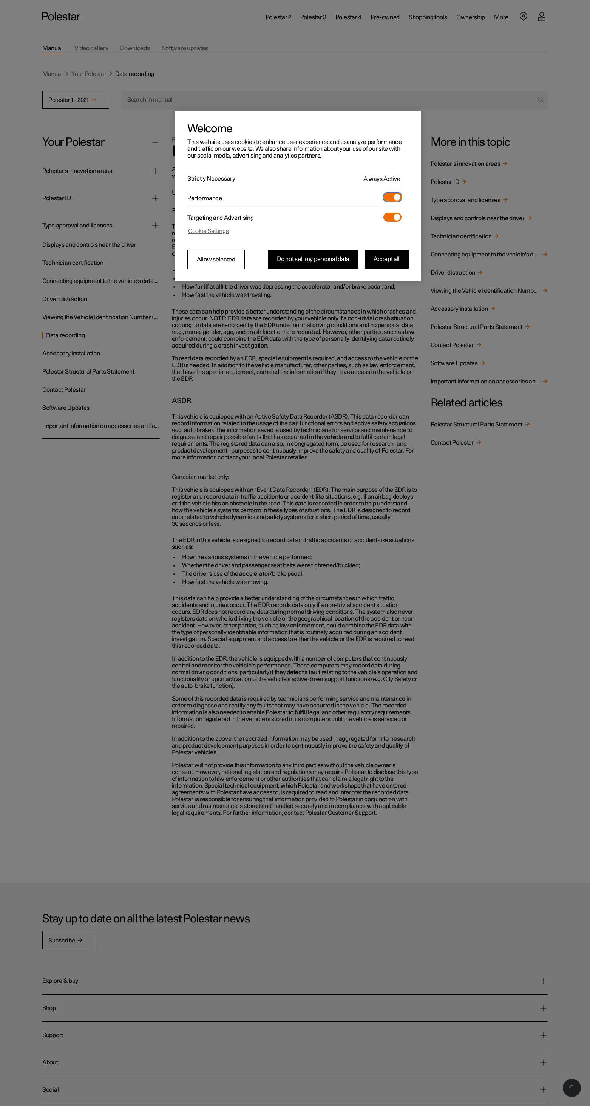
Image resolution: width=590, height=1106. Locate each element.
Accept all (387, 259)
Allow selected (216, 259)
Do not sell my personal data (313, 259)
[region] (298, 196)
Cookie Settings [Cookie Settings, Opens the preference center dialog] (208, 231)
